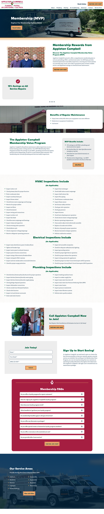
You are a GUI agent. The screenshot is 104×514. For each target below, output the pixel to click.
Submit (31, 367)
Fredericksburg (14, 488)
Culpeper (12, 485)
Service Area (98, 8)
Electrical (83, 8)
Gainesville (33, 477)
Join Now (78, 165)
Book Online (82, 4)
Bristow (12, 482)
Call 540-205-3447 (95, 4)
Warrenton (33, 485)
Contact (90, 8)
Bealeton (12, 480)
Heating (66, 8)
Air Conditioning (74, 8)
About (53, 8)
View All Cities (29, 493)
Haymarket (33, 480)
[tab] (52, 394)
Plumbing (59, 8)
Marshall (33, 482)
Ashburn (12, 477)
